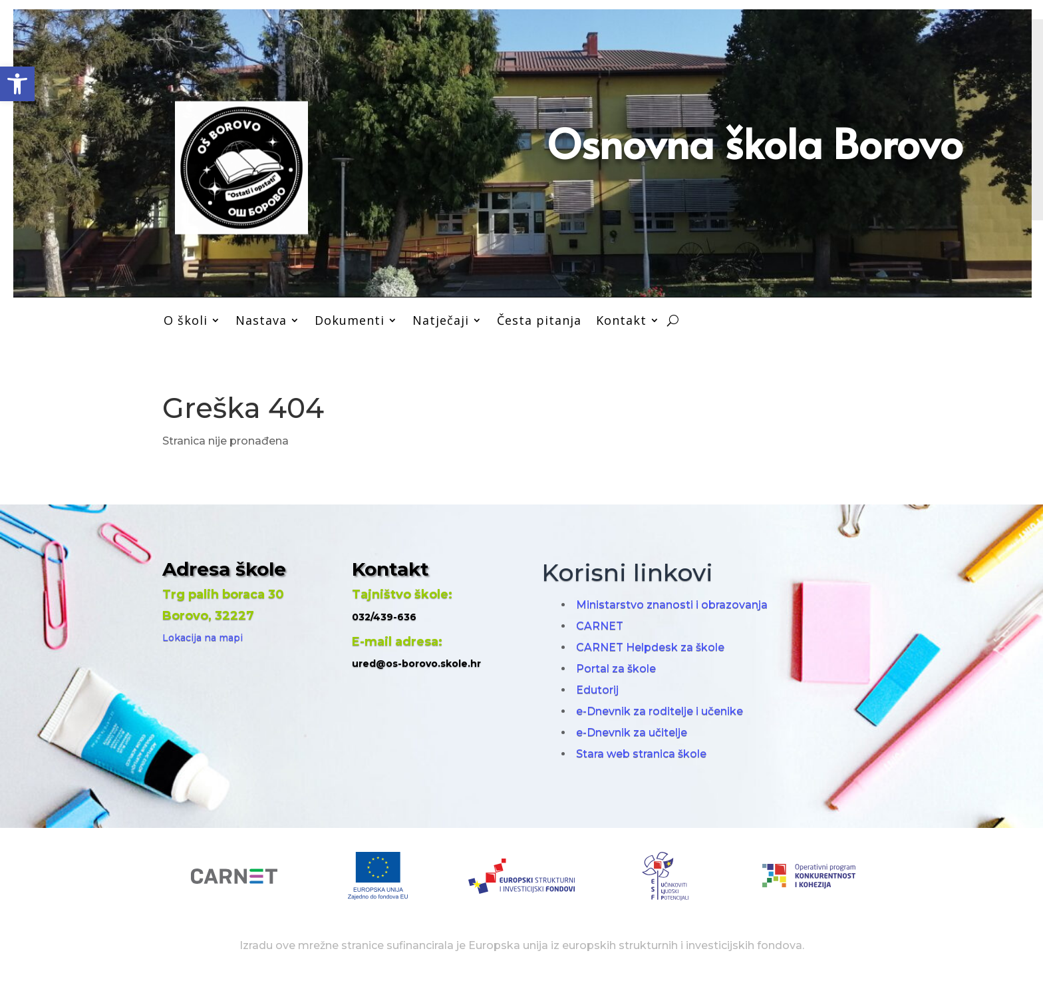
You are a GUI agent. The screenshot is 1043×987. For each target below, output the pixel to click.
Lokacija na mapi (202, 638)
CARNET (599, 626)
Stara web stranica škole (641, 753)
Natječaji (440, 320)
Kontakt (621, 320)
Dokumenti (349, 320)
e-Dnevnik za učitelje (631, 732)
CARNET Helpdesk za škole (650, 647)
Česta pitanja (539, 320)
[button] (17, 84)
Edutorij (597, 690)
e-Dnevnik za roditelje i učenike (659, 711)
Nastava (261, 320)
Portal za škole (616, 668)
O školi (186, 320)
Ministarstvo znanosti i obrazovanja (672, 604)
